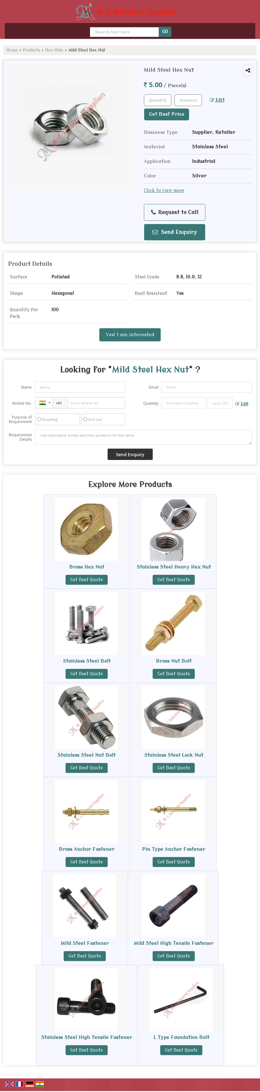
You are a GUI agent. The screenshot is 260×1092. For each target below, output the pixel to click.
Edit (217, 100)
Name (26, 387)
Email (153, 387)
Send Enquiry (174, 232)
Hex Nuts (54, 50)
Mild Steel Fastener (85, 943)
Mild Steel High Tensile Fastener (173, 943)
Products (31, 50)
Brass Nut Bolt (174, 661)
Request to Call (174, 212)
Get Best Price (166, 114)
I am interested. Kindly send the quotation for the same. (143, 437)
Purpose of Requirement (20, 419)
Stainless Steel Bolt (86, 661)
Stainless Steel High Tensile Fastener (86, 1037)
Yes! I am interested (130, 334)
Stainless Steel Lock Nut (173, 755)
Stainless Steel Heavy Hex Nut (174, 567)
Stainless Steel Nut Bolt (86, 755)
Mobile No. (22, 403)
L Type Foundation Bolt (181, 1037)
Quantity (150, 403)
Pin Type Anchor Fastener (173, 849)
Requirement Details (20, 437)
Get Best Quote (86, 579)
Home (12, 50)
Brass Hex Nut (86, 567)
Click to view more (164, 190)
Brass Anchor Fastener (86, 849)
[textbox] (188, 100)
